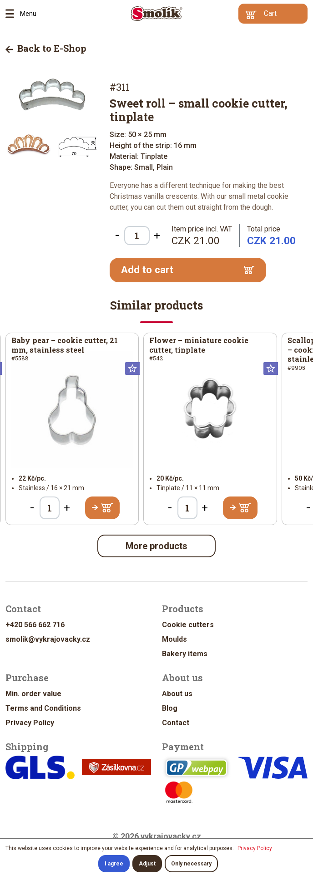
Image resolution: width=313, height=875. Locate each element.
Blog (169, 708)
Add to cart (188, 269)
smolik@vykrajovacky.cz (47, 639)
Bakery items (184, 653)
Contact (175, 722)
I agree (114, 863)
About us (177, 693)
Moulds (174, 639)
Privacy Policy (29, 722)
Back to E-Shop (45, 48)
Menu (12, 14)
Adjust (147, 863)
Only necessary (191, 863)
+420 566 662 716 (35, 624)
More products (156, 546)
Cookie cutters (188, 624)
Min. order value (33, 693)
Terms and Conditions (43, 708)
